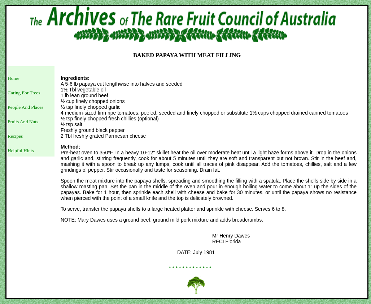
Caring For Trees (24, 92)
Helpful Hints (21, 150)
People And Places (25, 107)
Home (13, 78)
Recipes (15, 136)
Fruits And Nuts (23, 121)
